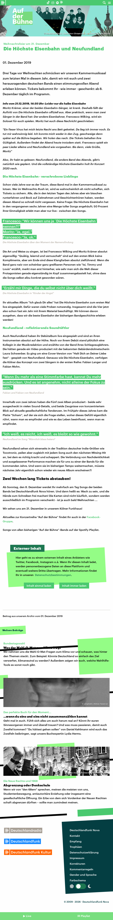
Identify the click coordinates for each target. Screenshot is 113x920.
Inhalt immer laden (74, 585)
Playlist (85, 915)
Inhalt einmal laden (39, 585)
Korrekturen (77, 863)
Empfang (75, 841)
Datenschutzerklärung (84, 852)
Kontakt (75, 835)
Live (28, 915)
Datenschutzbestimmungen (53, 574)
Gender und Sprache (83, 874)
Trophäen (76, 846)
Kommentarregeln (81, 869)
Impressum (77, 858)
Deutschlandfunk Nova (85, 830)
